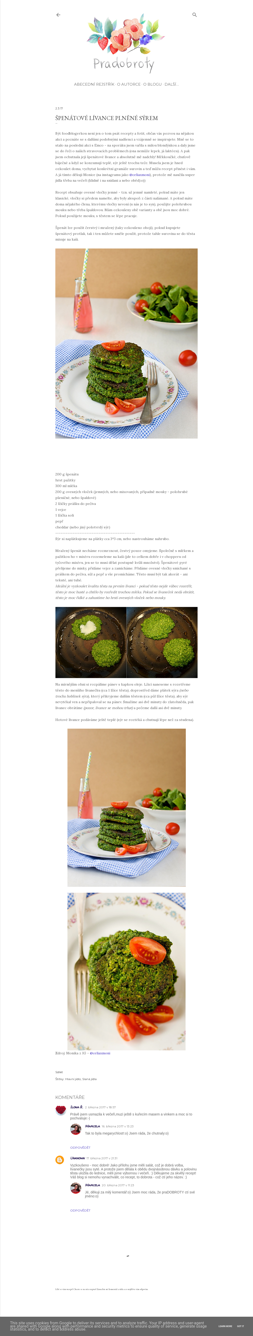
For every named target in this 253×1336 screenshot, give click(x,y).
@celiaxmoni (139, 175)
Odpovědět (80, 1147)
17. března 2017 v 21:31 (101, 1158)
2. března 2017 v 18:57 (100, 1107)
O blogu (152, 84)
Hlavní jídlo (73, 1079)
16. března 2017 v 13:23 (118, 1126)
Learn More (225, 1326)
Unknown (77, 1158)
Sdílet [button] (59, 1072)
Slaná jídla (89, 1079)
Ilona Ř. (76, 1107)
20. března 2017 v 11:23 (118, 1185)
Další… (172, 84)
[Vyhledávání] (195, 14)
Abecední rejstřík (94, 84)
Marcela (92, 1126)
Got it (240, 1326)
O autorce (129, 84)
